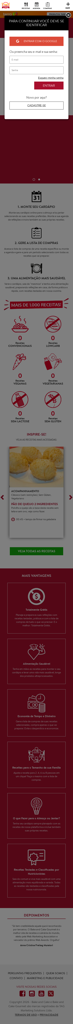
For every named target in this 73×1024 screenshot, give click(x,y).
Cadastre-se (36, 105)
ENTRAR (49, 85)
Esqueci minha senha (51, 78)
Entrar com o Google (36, 41)
